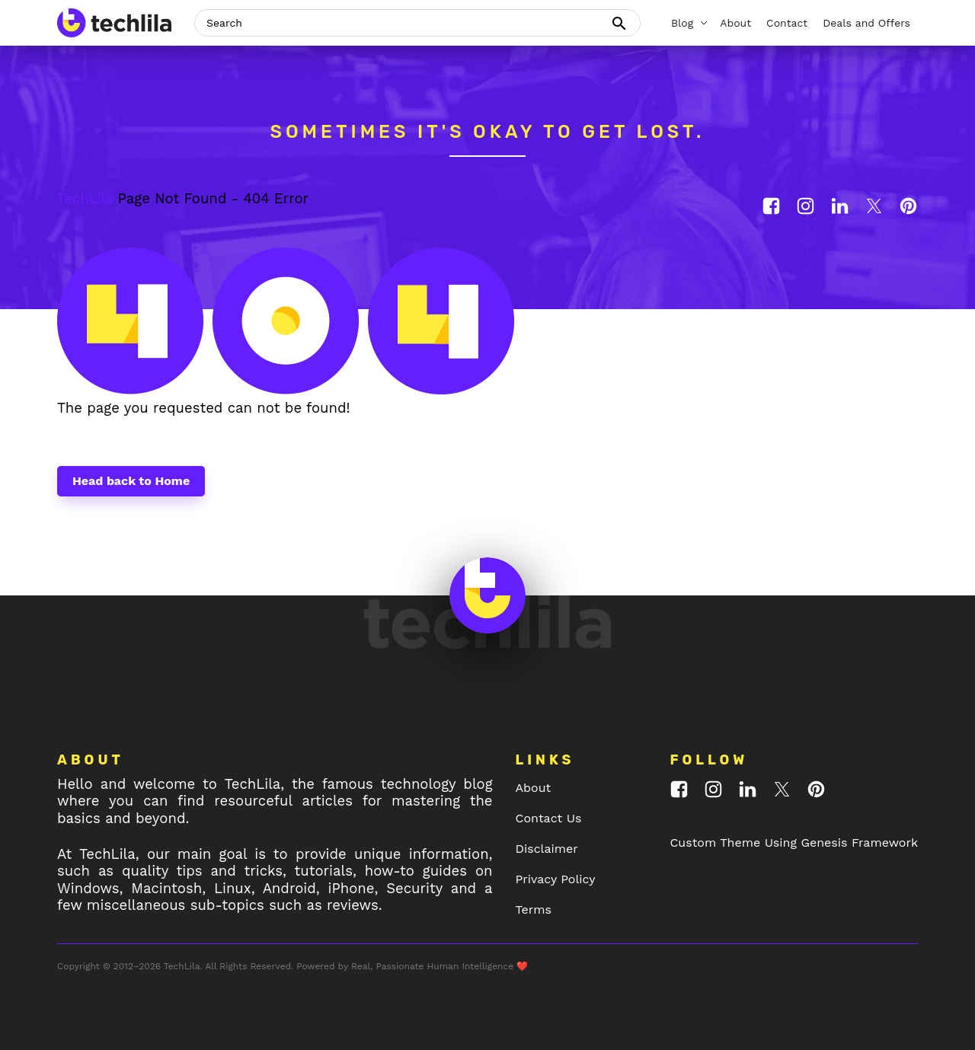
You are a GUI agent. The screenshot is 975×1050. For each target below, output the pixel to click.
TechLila (85, 198)
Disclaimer (547, 848)
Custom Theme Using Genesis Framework (794, 842)
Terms (533, 909)
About (533, 787)
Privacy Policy (556, 879)
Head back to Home (131, 481)
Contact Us (549, 818)
